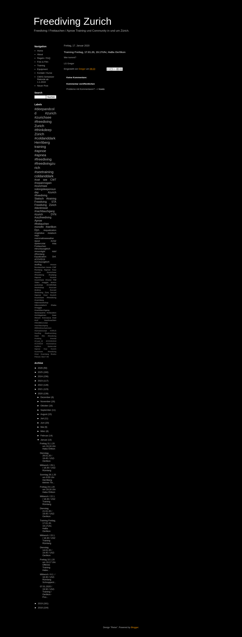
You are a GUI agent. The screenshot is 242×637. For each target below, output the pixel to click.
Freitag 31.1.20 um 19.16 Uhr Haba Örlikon (48, 446)
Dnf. (54, 256)
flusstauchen (40, 267)
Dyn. (37, 230)
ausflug (38, 264)
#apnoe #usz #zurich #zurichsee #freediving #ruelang (45, 272)
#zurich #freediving (45, 194)
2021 (40, 389)
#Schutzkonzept (40, 331)
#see (54, 315)
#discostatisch (40, 305)
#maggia (38, 307)
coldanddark (43, 176)
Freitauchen (40, 246)
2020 (40, 393)
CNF (54, 267)
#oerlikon (51, 226)
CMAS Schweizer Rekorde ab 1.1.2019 (45, 79)
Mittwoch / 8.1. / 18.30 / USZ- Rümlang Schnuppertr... (48, 578)
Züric (47, 292)
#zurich (38, 214)
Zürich (39, 134)
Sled (43, 357)
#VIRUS (53, 331)
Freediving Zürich (45, 205)
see (45, 179)
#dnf (54, 251)
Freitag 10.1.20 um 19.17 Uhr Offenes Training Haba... (48, 564)
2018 (40, 607)
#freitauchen (41, 223)
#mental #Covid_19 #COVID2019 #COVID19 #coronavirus (45, 341)
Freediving (40, 201)
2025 (40, 372)
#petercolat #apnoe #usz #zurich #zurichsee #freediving (45, 349)
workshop (38, 285)
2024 (40, 376)
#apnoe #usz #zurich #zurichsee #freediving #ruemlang (45, 297)
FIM (54, 280)
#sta (54, 243)
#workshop (39, 287)
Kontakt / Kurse (44, 73)
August (44, 414)
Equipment (42, 69)
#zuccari (52, 287)
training (40, 147)
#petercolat (39, 243)
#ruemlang (45, 354)
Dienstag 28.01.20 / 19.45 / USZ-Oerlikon (47, 457)
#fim (43, 336)
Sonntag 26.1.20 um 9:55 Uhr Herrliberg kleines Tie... (48, 478)
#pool (37, 241)
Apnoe (38, 220)
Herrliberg (42, 142)
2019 (40, 603)
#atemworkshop (41, 302)
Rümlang (38, 270)
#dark (36, 336)
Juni (43, 423)
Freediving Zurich (73, 21)
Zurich (39, 126)
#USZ (53, 241)
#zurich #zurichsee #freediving (45, 117)
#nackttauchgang (41, 310)
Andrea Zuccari (45, 290)
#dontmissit (41, 208)
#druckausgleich (42, 248)
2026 (40, 368)
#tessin (37, 318)
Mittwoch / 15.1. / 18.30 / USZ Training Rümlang (47, 539)
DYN (53, 214)
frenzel (53, 292)
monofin (39, 226)
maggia (45, 282)
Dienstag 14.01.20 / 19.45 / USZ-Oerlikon (47, 551)
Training (41, 65)
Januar (44, 440)
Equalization (40, 256)
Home (40, 50)
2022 (40, 385)
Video (36, 282)
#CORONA (51, 285)
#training (51, 198)
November (46, 401)
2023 (40, 380)
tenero (53, 282)
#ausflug (37, 333)
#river (36, 354)
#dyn (36, 235)
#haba (53, 305)
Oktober (45, 405)
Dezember (46, 397)
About (40, 54)
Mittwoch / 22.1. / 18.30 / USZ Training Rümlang (47, 500)
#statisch (52, 233)
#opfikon (37, 346)
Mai (43, 427)
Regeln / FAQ (43, 58)
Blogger (134, 627)
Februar (45, 435)
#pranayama (39, 313)
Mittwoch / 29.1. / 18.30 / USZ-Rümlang (48, 468)
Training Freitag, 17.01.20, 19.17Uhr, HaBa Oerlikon (48, 525)
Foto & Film (42, 62)
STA (53, 201)
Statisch (39, 198)
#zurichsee (40, 186)
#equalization (49, 230)
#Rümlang (39, 254)
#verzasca (46, 318)
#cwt (37, 179)
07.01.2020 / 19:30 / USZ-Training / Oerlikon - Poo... (47, 591)
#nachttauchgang (44, 211)
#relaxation (51, 313)
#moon (53, 264)
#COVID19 (39, 259)
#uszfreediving (42, 217)
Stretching (38, 292)
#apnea (40, 155)
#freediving (43, 159)
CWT (53, 179)
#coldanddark (44, 138)
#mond (48, 280)
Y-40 (47, 357)
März (43, 431)
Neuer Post (42, 85)
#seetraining (43, 172)
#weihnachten (50, 320)
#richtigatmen (40, 315)
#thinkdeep (43, 130)
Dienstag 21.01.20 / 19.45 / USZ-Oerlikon (47, 512)
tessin (49, 267)
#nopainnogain (43, 182)
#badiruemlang (50, 333)
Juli (42, 418)
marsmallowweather (44, 238)
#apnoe (40, 151)
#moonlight (39, 251)
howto (102, 89)
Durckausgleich (41, 262)
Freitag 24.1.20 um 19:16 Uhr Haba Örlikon (48, 489)
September (46, 410)
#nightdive (39, 233)
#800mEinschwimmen (43, 328)
